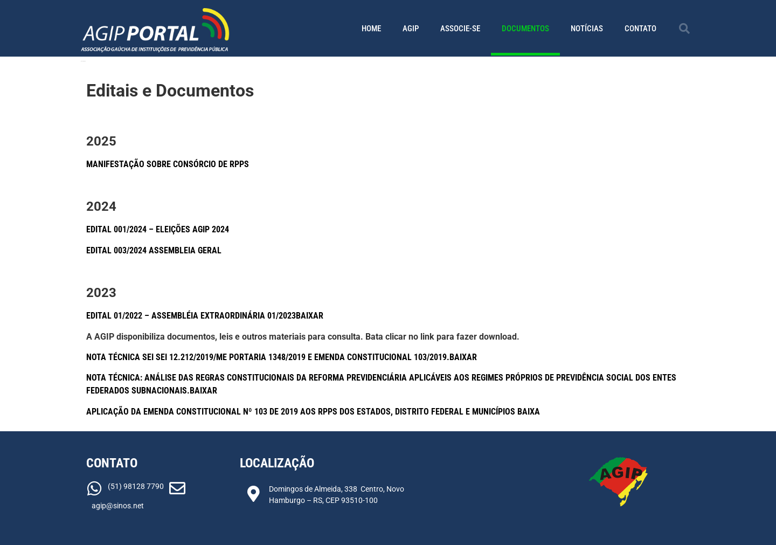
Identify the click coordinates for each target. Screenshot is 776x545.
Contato (640, 28)
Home (371, 28)
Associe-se (460, 28)
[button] (684, 28)
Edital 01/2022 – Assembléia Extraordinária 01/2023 (191, 316)
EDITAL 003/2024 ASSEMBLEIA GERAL (153, 250)
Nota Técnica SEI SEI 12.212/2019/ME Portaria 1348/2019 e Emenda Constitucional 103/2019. (267, 357)
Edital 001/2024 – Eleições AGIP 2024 (157, 229)
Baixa (528, 411)
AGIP (411, 28)
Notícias (587, 28)
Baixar (309, 316)
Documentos (525, 28)
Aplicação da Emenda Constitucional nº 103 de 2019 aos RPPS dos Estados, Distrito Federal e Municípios (301, 411)
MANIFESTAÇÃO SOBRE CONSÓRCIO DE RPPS (167, 164)
